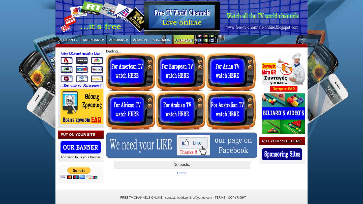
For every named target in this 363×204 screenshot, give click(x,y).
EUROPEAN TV (186, 40)
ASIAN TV (140, 40)
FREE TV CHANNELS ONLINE (141, 197)
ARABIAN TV (118, 40)
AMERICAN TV (93, 40)
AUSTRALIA (161, 40)
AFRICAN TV (68, 40)
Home (182, 173)
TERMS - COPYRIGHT (230, 197)
